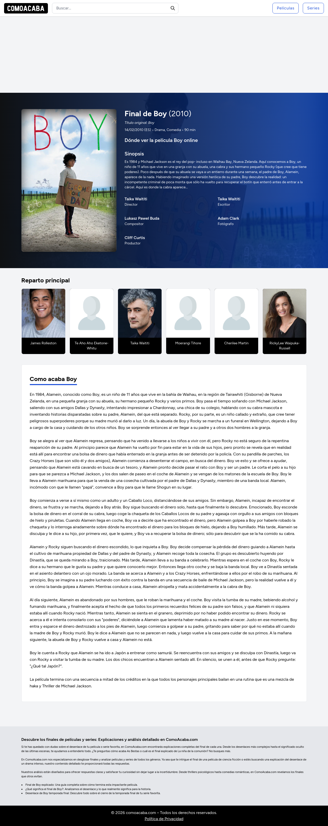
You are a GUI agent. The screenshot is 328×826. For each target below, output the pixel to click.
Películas (285, 8)
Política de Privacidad (164, 818)
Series (313, 8)
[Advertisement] (164, 54)
